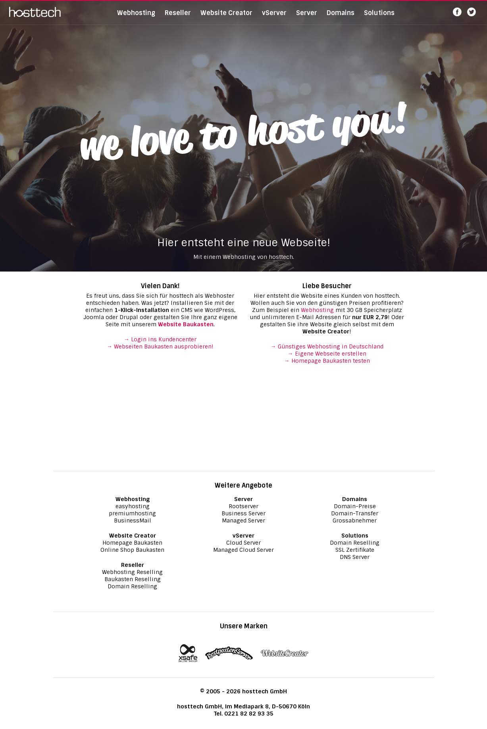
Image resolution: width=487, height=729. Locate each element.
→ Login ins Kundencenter (160, 339)
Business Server (243, 513)
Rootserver (243, 506)
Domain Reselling (132, 586)
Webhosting (136, 17)
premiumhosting (132, 513)
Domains (340, 17)
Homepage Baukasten (132, 542)
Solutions (379, 17)
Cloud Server (243, 542)
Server (306, 17)
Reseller (178, 17)
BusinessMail (132, 520)
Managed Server (243, 520)
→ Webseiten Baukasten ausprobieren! (160, 346)
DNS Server (355, 557)
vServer (274, 17)
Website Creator (226, 17)
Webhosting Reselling (132, 572)
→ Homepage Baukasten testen (327, 360)
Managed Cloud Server (243, 549)
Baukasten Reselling (132, 579)
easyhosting (132, 506)
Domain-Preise (355, 506)
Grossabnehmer (355, 520)
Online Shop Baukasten (132, 549)
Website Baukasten (186, 324)
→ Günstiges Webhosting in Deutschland (327, 346)
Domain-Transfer (354, 513)
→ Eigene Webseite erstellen (327, 353)
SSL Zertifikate (354, 549)
